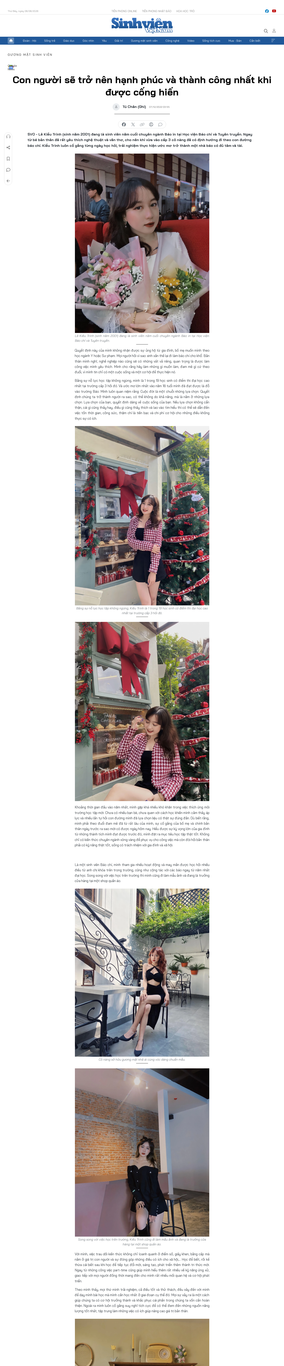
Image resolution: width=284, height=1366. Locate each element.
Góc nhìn (88, 40)
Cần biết (255, 40)
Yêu (104, 40)
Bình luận (8, 169)
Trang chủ (11, 41)
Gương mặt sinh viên (144, 40)
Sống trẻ (49, 40)
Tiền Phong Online (124, 11)
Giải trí (119, 40)
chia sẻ (123, 124)
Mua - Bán (235, 40)
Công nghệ (172, 40)
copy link (142, 124)
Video (190, 40)
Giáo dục (69, 40)
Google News (11, 67)
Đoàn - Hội (29, 40)
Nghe (8, 136)
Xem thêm (273, 41)
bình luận (160, 124)
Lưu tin (8, 158)
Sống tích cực (211, 40)
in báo (151, 124)
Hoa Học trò (185, 11)
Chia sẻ (8, 147)
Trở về (8, 181)
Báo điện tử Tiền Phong (142, 26)
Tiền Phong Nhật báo (156, 11)
